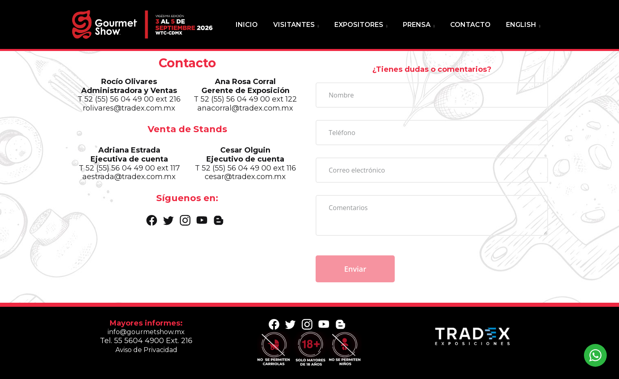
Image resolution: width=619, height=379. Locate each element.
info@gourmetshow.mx (146, 332)
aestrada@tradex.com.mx (132, 176)
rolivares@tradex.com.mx (131, 109)
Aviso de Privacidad (146, 350)
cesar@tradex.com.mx (246, 176)
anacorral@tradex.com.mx (246, 109)
